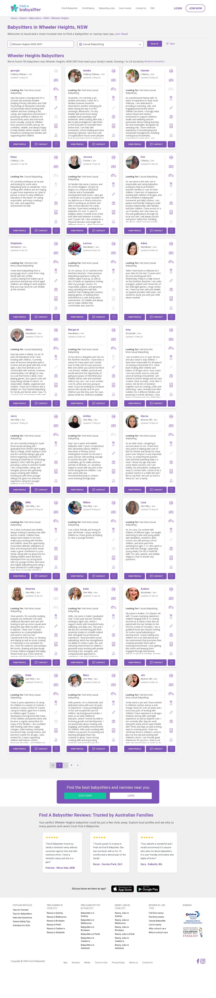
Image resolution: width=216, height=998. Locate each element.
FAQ (152, 8)
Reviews (76, 962)
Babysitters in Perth (90, 934)
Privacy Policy (118, 962)
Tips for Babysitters (22, 914)
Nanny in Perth (54, 924)
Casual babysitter (157, 921)
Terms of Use (101, 962)
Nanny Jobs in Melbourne (122, 921)
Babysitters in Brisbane (87, 928)
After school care (157, 928)
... (65, 765)
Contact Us (141, 8)
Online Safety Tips (21, 921)
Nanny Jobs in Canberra (122, 939)
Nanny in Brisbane (55, 921)
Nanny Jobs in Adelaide (122, 946)
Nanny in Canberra (56, 928)
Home (14, 18)
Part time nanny (156, 917)
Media (87, 962)
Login (178, 8)
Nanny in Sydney (55, 913)
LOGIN (131, 795)
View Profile (19, 144)
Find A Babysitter (70, 8)
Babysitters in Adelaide (87, 946)
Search (23, 18)
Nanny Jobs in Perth (125, 934)
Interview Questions (22, 917)
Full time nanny (156, 913)
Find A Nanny (88, 8)
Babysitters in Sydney (87, 914)
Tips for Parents (20, 910)
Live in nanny (155, 924)
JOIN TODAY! (85, 795)
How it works (125, 8)
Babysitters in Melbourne (87, 921)
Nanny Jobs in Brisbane (122, 928)
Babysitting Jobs (107, 8)
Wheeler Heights (60, 18)
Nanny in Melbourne (56, 917)
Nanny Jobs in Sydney (122, 914)
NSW (46, 18)
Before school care (158, 932)
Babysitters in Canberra (87, 939)
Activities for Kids (21, 925)
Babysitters (35, 18)
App (65, 962)
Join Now (195, 8)
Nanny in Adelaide (55, 932)
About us (133, 962)
